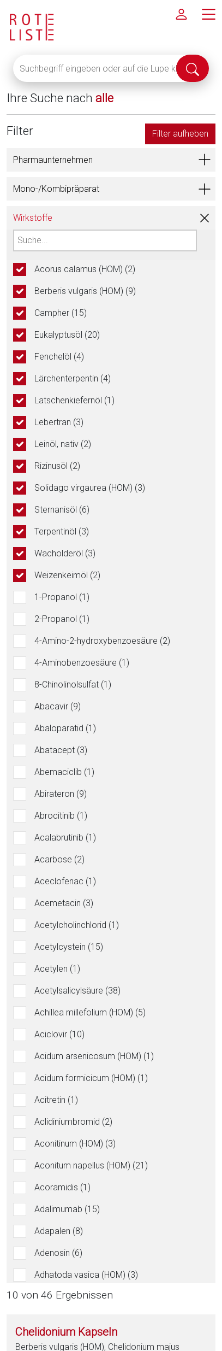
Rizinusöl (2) (57, 466)
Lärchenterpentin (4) (72, 378)
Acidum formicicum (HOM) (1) (91, 1078)
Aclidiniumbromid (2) (73, 1122)
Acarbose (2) (59, 859)
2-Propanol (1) (61, 619)
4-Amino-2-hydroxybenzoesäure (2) (102, 641)
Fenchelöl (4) (59, 356)
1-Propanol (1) (61, 597)
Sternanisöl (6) (61, 509)
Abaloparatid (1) (65, 728)
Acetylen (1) (57, 969)
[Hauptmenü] (208, 13)
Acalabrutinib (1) (65, 837)
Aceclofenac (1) (65, 881)
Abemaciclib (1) (64, 772)
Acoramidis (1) (62, 1187)
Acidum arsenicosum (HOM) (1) (94, 1056)
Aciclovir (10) (59, 1034)
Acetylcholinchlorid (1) (76, 925)
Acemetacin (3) (63, 903)
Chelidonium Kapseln (66, 1331)
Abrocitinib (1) (60, 815)
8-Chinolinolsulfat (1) (72, 684)
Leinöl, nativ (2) (62, 444)
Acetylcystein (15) (68, 947)
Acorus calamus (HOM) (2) (84, 269)
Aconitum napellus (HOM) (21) (91, 1165)
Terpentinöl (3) (61, 531)
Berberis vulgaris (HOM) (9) (85, 291)
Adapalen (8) (58, 1231)
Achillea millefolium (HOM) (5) (90, 1012)
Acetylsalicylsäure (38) (77, 990)
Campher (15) (60, 313)
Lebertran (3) (58, 422)
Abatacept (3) (60, 750)
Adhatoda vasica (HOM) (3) (86, 1275)
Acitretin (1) (56, 1100)
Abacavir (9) (57, 706)
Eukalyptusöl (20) (67, 335)
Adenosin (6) (58, 1253)
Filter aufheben (180, 133)
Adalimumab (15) (67, 1209)
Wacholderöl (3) (64, 553)
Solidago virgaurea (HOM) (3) (89, 488)
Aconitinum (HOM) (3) (75, 1143)
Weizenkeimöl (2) (67, 575)
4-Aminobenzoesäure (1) (81, 662)
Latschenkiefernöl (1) (74, 400)
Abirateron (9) (60, 794)
